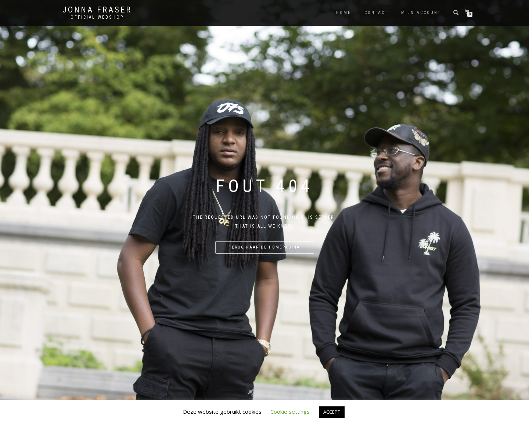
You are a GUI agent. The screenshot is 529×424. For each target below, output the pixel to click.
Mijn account (421, 12)
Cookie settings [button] (290, 411)
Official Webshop (97, 17)
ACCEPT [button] (331, 412)
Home (343, 12)
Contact (376, 12)
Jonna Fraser (97, 10)
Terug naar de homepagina (264, 247)
